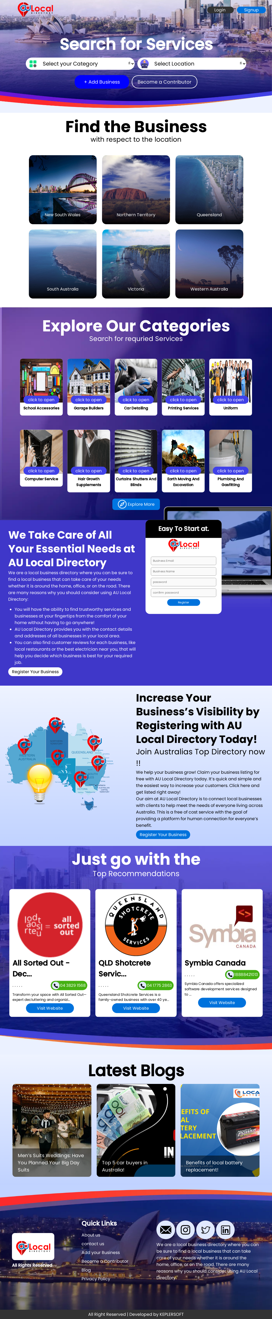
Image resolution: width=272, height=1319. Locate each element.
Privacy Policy (96, 1279)
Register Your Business (35, 672)
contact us (93, 1244)
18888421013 (242, 974)
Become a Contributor (165, 82)
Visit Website (50, 1008)
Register (183, 602)
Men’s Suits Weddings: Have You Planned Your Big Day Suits (51, 1162)
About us (91, 1235)
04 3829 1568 (69, 985)
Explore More (136, 504)
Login (220, 10)
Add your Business (101, 1252)
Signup (251, 10)
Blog (86, 1270)
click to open (41, 400)
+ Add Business (102, 82)
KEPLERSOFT (172, 1314)
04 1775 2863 (155, 985)
